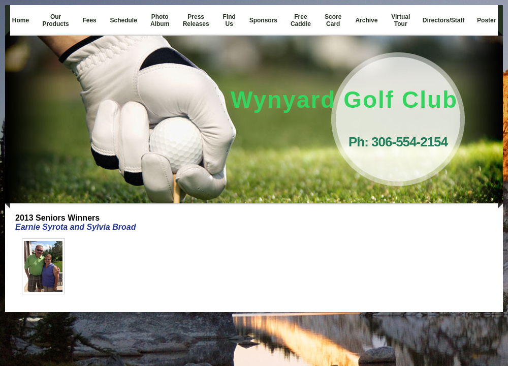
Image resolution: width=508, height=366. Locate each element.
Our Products (56, 20)
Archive (366, 20)
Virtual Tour (400, 20)
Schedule (123, 20)
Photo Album (159, 20)
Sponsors (263, 20)
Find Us (229, 20)
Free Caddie (301, 20)
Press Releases (196, 20)
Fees (89, 20)
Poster (486, 20)
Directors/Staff (444, 20)
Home (20, 20)
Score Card (333, 20)
